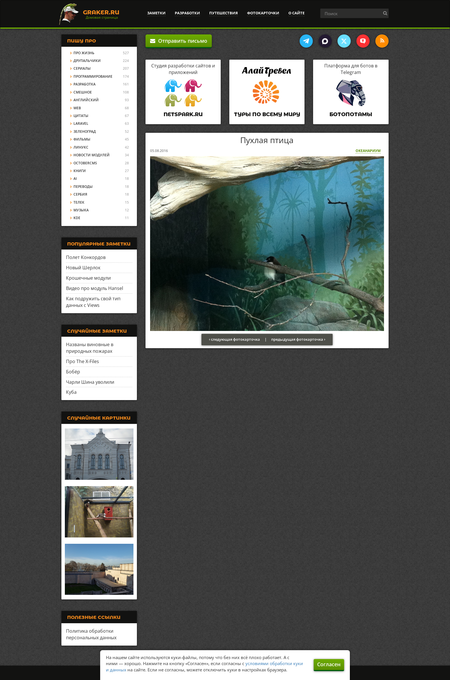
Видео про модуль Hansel (94, 288)
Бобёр (73, 372)
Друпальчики (87, 60)
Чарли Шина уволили (90, 382)
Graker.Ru (101, 12)
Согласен (329, 664)
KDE (76, 217)
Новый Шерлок (83, 267)
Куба (71, 392)
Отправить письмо (178, 40)
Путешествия (223, 12)
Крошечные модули (88, 278)
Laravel (80, 123)
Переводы (83, 186)
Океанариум (368, 150)
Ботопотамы (350, 114)
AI (75, 178)
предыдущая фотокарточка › (298, 339)
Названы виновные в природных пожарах (89, 347)
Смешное (82, 92)
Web (77, 108)
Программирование (93, 76)
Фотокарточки (263, 12)
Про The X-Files (82, 361)
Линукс (80, 147)
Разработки (187, 12)
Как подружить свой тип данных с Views (93, 301)
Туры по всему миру (267, 114)
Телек (78, 202)
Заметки (156, 12)
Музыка (81, 210)
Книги (79, 170)
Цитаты (80, 115)
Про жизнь (83, 52)
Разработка (84, 84)
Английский (86, 100)
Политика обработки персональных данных (91, 634)
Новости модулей (91, 155)
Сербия (80, 194)
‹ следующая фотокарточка (234, 339)
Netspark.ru (183, 114)
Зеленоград (84, 131)
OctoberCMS (85, 163)
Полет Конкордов (86, 257)
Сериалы (82, 68)
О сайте (296, 12)
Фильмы (81, 139)
